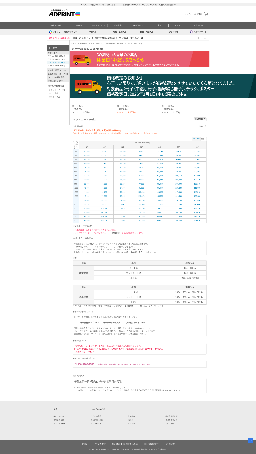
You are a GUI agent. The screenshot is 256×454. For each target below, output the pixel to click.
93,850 (160, 184)
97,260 (197, 172)
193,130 (160, 208)
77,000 (141, 180)
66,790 (86, 204)
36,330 (86, 172)
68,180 (104, 192)
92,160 (178, 164)
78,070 (160, 159)
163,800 (160, 200)
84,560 (160, 168)
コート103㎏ (123, 106)
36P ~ (203, 139)
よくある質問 (96, 416)
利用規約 (170, 444)
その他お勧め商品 (55, 86)
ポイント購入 (170, 423)
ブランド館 (173, 32)
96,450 (160, 188)
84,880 (160, 172)
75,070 (86, 212)
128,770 (123, 217)
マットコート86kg (81, 112)
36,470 (86, 168)
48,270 (104, 176)
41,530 (104, 155)
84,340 (178, 155)
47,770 (122, 168)
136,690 (141, 204)
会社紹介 (85, 444)
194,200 (178, 200)
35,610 (86, 164)
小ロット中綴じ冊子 (56, 77)
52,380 (104, 188)
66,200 (141, 155)
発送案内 (118, 25)
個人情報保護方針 (152, 444)
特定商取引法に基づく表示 (125, 444)
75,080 (141, 176)
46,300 (122, 164)
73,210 (141, 168)
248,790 (178, 212)
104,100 (104, 208)
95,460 (178, 168)
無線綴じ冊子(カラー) (57, 70)
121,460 (104, 217)
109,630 (123, 208)
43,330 (122, 155)
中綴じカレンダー (55, 81)
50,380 (122, 176)
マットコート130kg (171, 112)
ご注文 (158, 25)
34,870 (104, 151)
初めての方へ (59, 416)
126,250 (141, 200)
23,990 (86, 151)
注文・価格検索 (60, 423)
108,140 (197, 184)
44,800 (122, 159)
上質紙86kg (122, 109)
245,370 (160, 221)
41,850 (122, 151)
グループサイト (198, 32)
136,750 (123, 221)
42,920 (104, 159)
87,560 (104, 200)
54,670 (122, 188)
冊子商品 (53, 48)
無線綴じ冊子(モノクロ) (58, 74)
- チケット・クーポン (57, 90)
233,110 (197, 208)
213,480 (197, 204)
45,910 (104, 172)
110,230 (178, 188)
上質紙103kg (168, 109)
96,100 (178, 172)
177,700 (160, 204)
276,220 (197, 217)
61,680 (86, 200)
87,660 (178, 159)
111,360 (197, 188)
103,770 (178, 180)
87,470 (160, 176)
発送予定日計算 (171, 416)
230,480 (160, 217)
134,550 (160, 196)
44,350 (104, 164)
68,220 (141, 159)
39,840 (86, 184)
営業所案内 (100, 444)
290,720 (178, 221)
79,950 (141, 184)
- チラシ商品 (53, 93)
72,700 (160, 151)
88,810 (197, 159)
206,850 (160, 212)
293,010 (197, 221)
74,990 (104, 196)
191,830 (141, 221)
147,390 (178, 192)
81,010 (178, 151)
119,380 (160, 192)
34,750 (86, 159)
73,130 (141, 172)
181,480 (141, 217)
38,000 (86, 180)
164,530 (178, 196)
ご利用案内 (77, 25)
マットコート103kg (126, 112)
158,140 (141, 212)
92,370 (122, 200)
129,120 (104, 221)
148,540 (197, 192)
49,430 (86, 196)
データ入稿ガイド (97, 25)
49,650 (104, 180)
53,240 (122, 184)
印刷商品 (92, 32)
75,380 (160, 155)
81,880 (160, 164)
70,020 (86, 208)
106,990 (178, 184)
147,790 (141, 208)
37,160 (86, 176)
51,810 (122, 180)
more (205, 38)
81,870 (141, 188)
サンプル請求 (96, 423)
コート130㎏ (168, 106)
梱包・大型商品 (146, 32)
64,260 (141, 151)
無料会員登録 (59, 420)
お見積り (178, 25)
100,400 (141, 192)
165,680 (197, 196)
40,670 (86, 188)
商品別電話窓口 (97, 420)
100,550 (178, 176)
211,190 (178, 204)
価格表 (130, 420)
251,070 (197, 212)
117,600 (123, 212)
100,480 (123, 204)
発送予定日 (138, 25)
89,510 (86, 221)
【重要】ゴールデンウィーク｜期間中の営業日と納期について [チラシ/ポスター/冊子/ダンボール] (107, 38)
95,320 (104, 204)
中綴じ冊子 (52, 53)
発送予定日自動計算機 (151, 390)
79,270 (122, 196)
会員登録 (198, 14)
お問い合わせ (199, 25)
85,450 (86, 217)
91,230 (160, 180)
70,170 (141, 164)
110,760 (104, 212)
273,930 (178, 217)
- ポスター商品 (54, 97)
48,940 (122, 172)
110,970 (141, 196)
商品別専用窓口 (57, 25)
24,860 (86, 155)
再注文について (171, 420)
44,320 (86, 192)
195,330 (197, 200)
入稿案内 (131, 416)
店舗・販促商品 (119, 32)
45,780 (104, 168)
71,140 (122, 192)
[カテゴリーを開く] (63, 32)
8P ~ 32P (196, 139)
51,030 (104, 184)
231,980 (178, 208)
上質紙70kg (77, 109)
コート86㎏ (77, 106)
